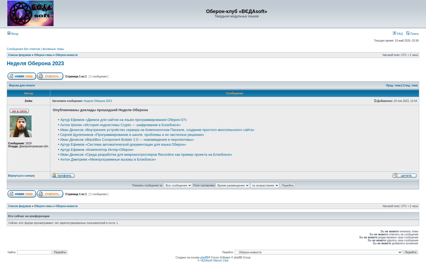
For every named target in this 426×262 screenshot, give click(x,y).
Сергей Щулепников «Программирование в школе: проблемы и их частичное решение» (132, 135)
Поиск (412, 33)
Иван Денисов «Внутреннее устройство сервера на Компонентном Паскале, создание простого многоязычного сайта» (157, 130)
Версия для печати (22, 85)
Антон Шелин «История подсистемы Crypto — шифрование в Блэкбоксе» (120, 125)
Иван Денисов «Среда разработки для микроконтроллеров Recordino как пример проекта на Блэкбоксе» (146, 154)
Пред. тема (393, 85)
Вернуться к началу (21, 175)
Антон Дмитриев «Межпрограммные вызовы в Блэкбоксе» (108, 159)
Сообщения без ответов (23, 49)
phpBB (204, 257)
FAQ (398, 33)
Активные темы (53, 49)
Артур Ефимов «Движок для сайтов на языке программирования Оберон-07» (123, 120)
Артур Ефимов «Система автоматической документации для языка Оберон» (123, 144)
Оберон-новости (66, 55)
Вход (12, 33)
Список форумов (19, 55)
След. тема (410, 85)
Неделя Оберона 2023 (35, 63)
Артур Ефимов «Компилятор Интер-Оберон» (97, 150)
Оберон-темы (43, 55)
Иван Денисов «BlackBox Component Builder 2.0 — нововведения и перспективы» (127, 140)
